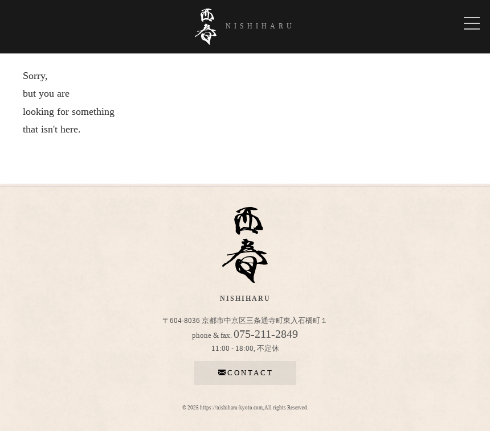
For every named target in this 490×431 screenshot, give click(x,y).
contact (245, 372)
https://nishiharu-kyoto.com (231, 408)
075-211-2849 (266, 334)
